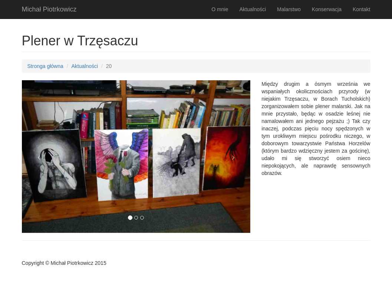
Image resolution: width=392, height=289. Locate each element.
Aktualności (252, 9)
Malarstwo (289, 9)
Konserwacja (327, 9)
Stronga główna (45, 66)
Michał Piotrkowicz (49, 9)
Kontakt (361, 9)
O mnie (219, 9)
